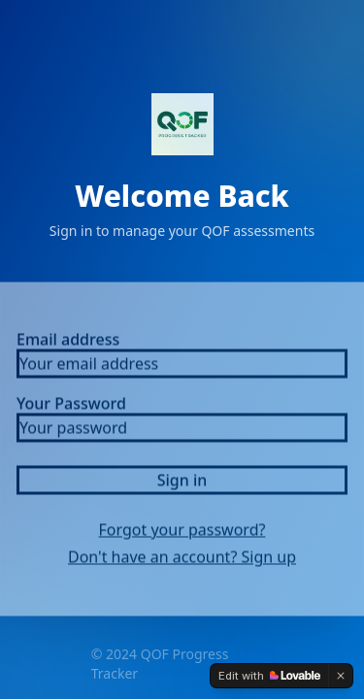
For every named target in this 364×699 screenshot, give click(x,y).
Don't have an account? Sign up (182, 561)
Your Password (71, 407)
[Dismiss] (340, 675)
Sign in (182, 484)
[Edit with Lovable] (269, 675)
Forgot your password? (182, 534)
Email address (68, 343)
